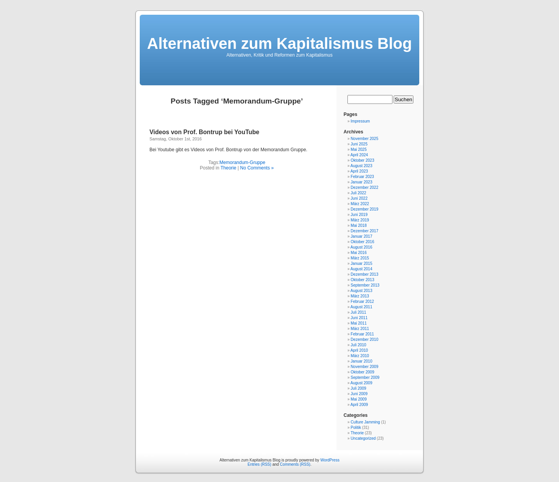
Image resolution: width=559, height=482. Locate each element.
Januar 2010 (361, 361)
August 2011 (361, 307)
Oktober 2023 (362, 160)
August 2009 (361, 383)
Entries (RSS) (259, 464)
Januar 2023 (361, 182)
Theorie (228, 168)
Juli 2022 (358, 193)
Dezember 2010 (364, 339)
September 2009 (365, 377)
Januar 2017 (361, 236)
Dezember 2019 (364, 209)
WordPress (329, 460)
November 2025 (364, 138)
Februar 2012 (362, 301)
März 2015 (360, 258)
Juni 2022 (359, 198)
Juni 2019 (359, 214)
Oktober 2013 (362, 280)
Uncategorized (363, 438)
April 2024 (359, 155)
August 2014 (361, 269)
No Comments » (257, 168)
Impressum (360, 121)
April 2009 (359, 405)
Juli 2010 (358, 345)
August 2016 (361, 247)
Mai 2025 (358, 149)
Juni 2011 (359, 318)
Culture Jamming (365, 422)
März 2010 (360, 356)
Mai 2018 (358, 225)
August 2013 (361, 291)
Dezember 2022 (364, 187)
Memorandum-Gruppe (242, 162)
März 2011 (360, 329)
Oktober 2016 (362, 242)
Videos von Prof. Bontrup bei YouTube (204, 132)
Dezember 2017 (364, 231)
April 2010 (359, 350)
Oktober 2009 (362, 372)
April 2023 (359, 171)
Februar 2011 (362, 334)
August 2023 (361, 166)
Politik (356, 427)
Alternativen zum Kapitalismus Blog (279, 43)
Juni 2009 (359, 394)
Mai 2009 (358, 399)
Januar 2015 (361, 263)
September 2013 (365, 285)
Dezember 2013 (364, 274)
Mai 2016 (358, 253)
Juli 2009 (358, 388)
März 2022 (360, 204)
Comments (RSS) (295, 464)
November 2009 (364, 367)
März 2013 (360, 296)
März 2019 (360, 220)
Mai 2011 (358, 323)
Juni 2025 (359, 144)
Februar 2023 (362, 176)
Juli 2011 (358, 312)
